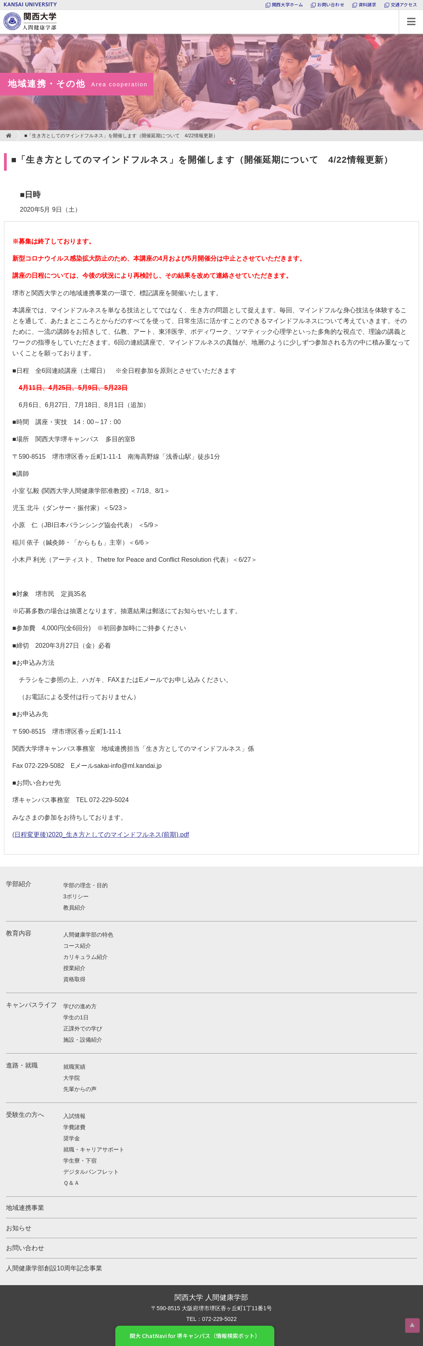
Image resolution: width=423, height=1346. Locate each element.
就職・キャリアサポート (93, 1149)
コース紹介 (77, 946)
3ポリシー (76, 896)
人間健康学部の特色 (88, 934)
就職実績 (74, 1067)
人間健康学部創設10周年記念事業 (54, 1268)
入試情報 (74, 1116)
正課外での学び (82, 1028)
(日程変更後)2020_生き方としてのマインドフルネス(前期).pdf (100, 834)
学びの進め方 (80, 1006)
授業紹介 (74, 968)
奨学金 (71, 1138)
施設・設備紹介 (82, 1039)
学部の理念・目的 (85, 885)
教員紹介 (74, 907)
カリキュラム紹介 (85, 957)
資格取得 (74, 979)
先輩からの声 (80, 1089)
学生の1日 (76, 1017)
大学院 (71, 1078)
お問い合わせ (25, 1248)
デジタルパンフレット (91, 1172)
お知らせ (18, 1228)
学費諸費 (74, 1127)
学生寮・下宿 (80, 1160)
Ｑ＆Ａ (71, 1183)
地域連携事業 (25, 1207)
